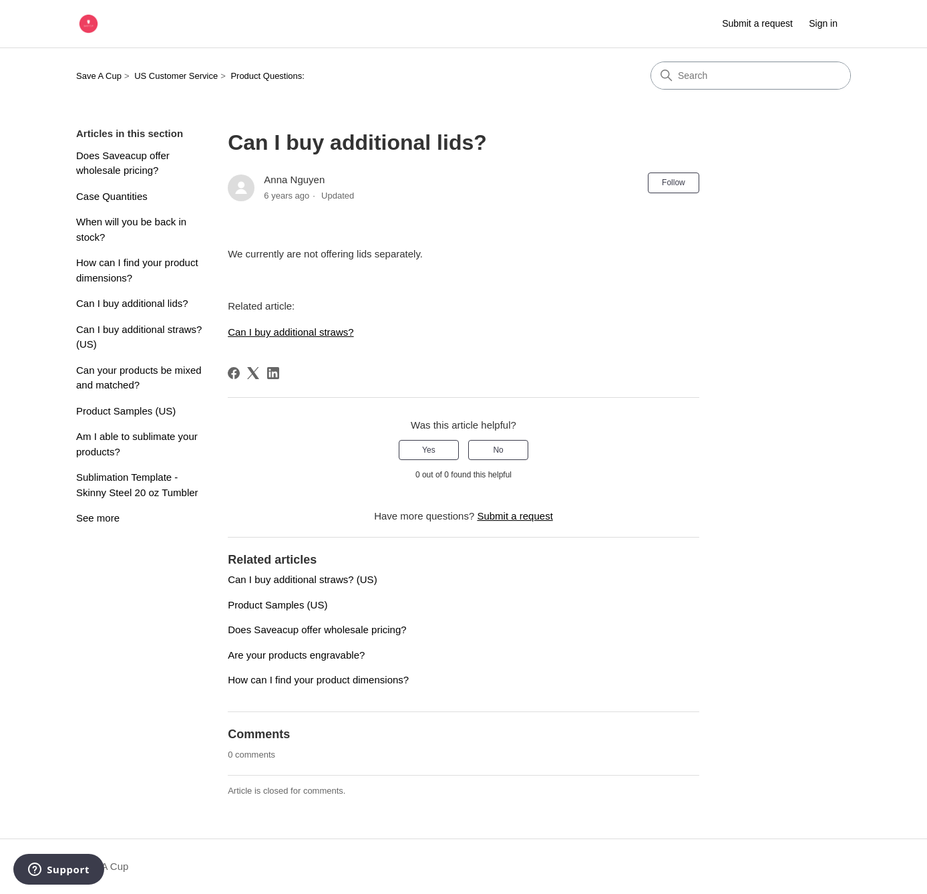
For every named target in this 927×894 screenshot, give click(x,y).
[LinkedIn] (273, 373)
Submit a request (757, 23)
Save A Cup (99, 76)
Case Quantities (112, 196)
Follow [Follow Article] (673, 182)
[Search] (750, 75)
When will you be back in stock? (131, 229)
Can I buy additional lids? (132, 303)
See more (98, 518)
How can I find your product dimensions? (137, 270)
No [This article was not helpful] (498, 450)
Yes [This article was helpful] (428, 450)
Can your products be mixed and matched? (139, 377)
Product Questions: (267, 76)
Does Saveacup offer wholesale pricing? (123, 163)
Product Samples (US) (126, 411)
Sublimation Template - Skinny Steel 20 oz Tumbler (137, 484)
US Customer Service (176, 76)
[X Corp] (253, 373)
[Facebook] (234, 373)
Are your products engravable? (296, 655)
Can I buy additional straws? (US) (139, 337)
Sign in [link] (823, 23)
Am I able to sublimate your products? (137, 444)
